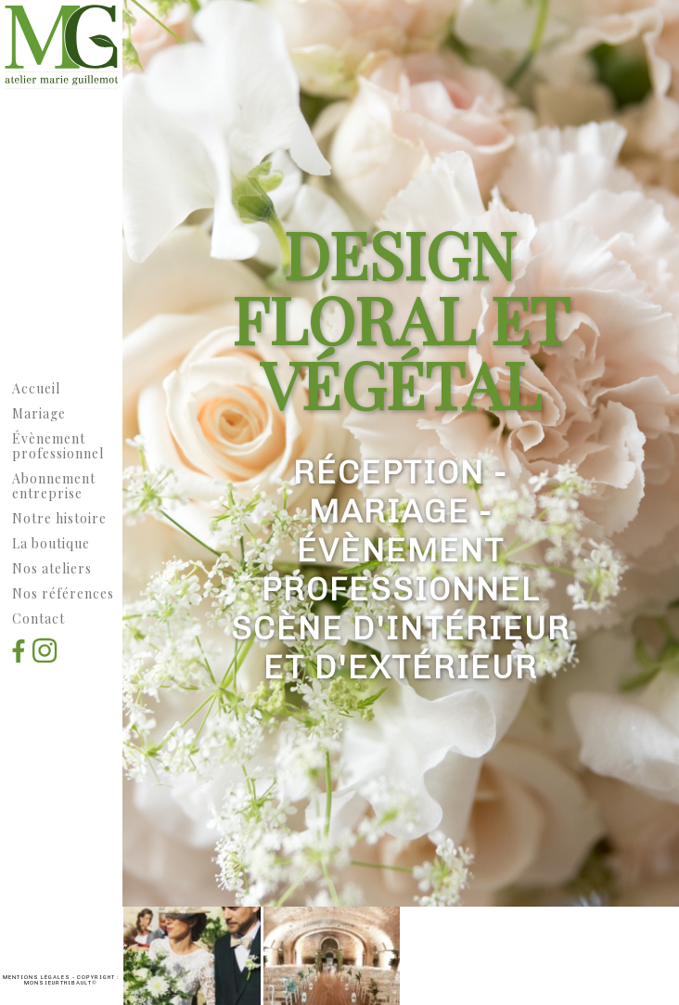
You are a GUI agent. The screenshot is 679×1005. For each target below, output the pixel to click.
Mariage (39, 413)
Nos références (63, 593)
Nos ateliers (52, 568)
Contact (38, 618)
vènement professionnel (58, 446)
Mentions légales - (40, 977)
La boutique (51, 543)
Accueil (36, 388)
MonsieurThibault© (60, 982)
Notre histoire (59, 518)
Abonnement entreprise (54, 486)
